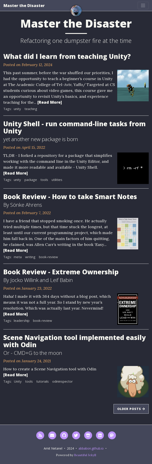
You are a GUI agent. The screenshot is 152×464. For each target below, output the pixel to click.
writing (30, 257)
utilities (57, 179)
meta (18, 257)
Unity (18, 381)
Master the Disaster (24, 5)
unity (17, 109)
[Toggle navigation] (143, 5)
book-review (48, 257)
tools (44, 179)
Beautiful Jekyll (85, 455)
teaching (30, 109)
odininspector (62, 381)
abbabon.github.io (91, 448)
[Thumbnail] (133, 85)
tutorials (42, 381)
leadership (22, 320)
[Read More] (49, 102)
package (30, 179)
